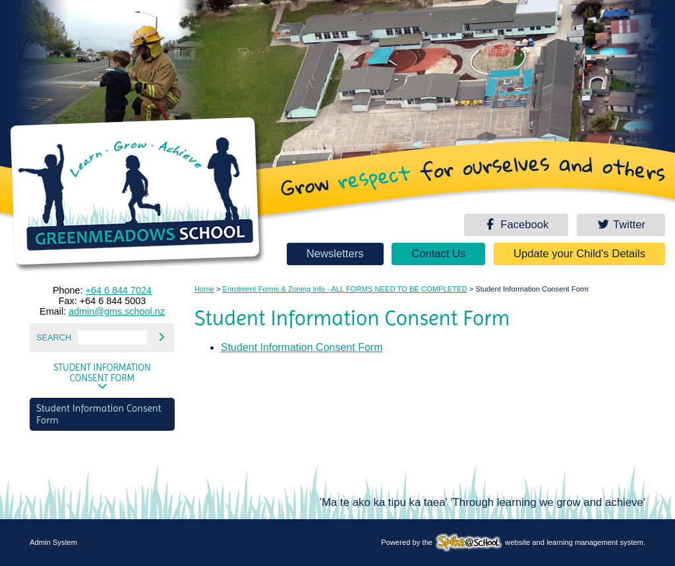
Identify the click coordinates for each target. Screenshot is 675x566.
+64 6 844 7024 (119, 290)
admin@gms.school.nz (117, 311)
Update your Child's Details (579, 253)
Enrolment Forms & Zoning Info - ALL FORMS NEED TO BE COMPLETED (345, 289)
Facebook (516, 224)
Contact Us (438, 253)
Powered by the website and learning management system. (513, 542)
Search (53, 337)
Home (204, 289)
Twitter (621, 224)
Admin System (53, 542)
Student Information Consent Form (102, 372)
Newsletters (335, 253)
